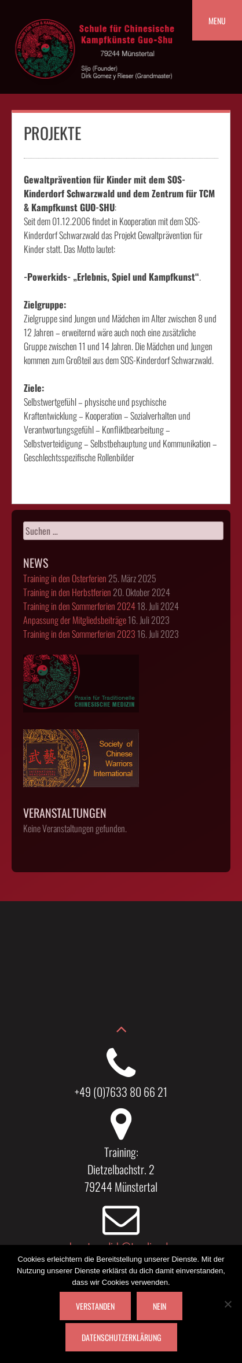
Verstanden (95, 1306)
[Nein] (227, 1304)
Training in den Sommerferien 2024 (79, 606)
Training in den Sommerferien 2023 (79, 634)
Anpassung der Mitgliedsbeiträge (74, 620)
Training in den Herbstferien (67, 592)
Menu (217, 20)
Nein (159, 1306)
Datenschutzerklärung (121, 1337)
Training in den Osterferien (65, 578)
